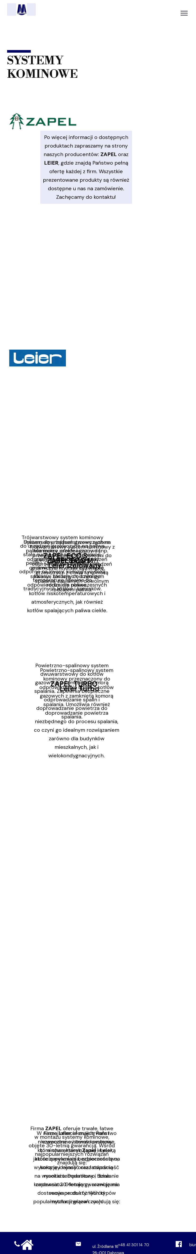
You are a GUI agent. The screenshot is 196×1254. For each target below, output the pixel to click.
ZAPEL (108, 154)
